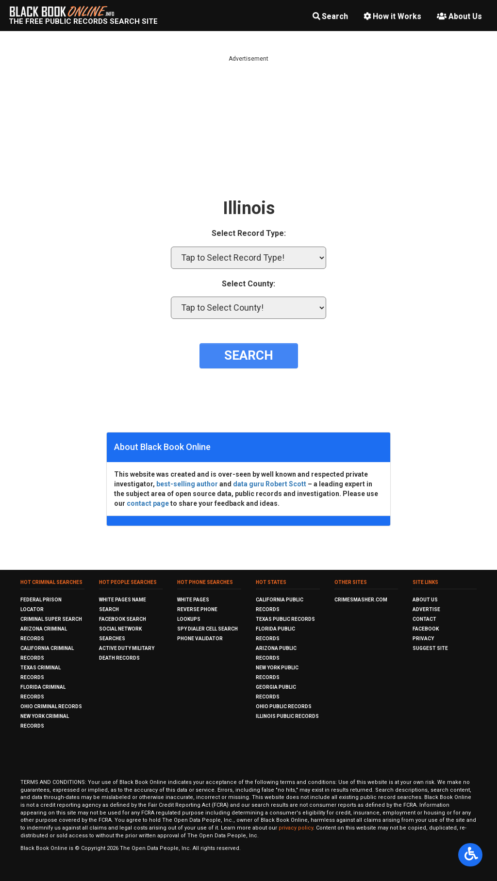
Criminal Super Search (51, 619)
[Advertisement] (248, 131)
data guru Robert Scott (269, 484)
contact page (148, 503)
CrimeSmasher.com (360, 599)
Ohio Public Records (284, 706)
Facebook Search (122, 619)
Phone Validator (200, 638)
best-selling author (187, 484)
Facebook (426, 629)
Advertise (426, 609)
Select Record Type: (249, 233)
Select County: (248, 283)
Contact (424, 619)
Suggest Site (430, 648)
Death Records (119, 658)
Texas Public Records (285, 619)
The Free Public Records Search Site (83, 21)
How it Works (392, 16)
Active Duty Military (126, 648)
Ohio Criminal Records (51, 706)
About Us (459, 16)
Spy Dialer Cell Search (207, 629)
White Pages (193, 599)
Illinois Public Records (287, 716)
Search (330, 16)
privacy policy (296, 828)
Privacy (423, 638)
